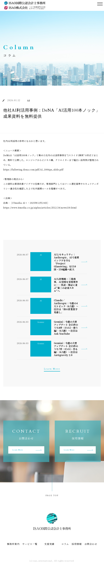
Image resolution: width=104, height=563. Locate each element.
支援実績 (49, 544)
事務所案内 (13, 544)
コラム (65, 544)
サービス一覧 (29, 544)
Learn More (52, 368)
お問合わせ (90, 544)
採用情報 (77, 544)
